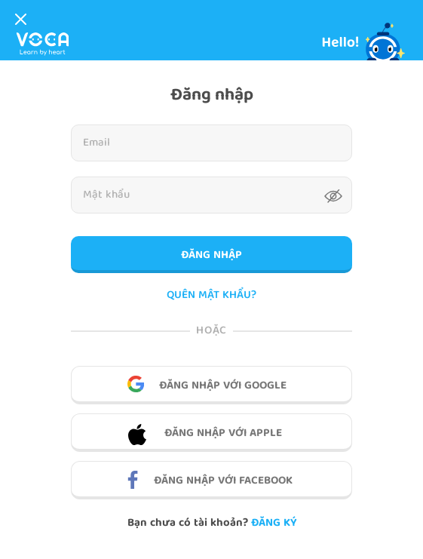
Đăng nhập (211, 256)
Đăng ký (273, 523)
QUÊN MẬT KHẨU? (211, 296)
